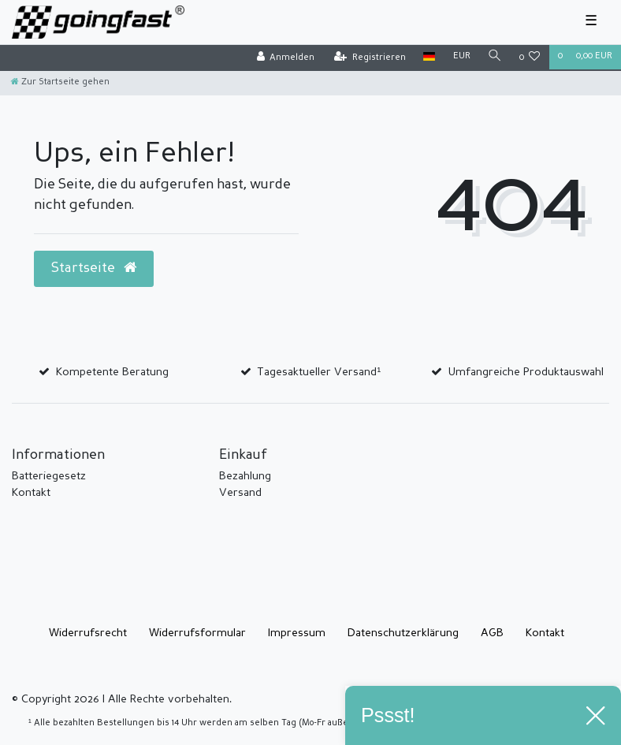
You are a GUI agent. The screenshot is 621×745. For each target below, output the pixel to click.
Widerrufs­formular (197, 633)
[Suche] (495, 57)
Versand (240, 492)
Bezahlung (245, 476)
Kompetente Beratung (112, 372)
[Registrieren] (370, 58)
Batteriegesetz (49, 476)
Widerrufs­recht (88, 633)
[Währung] (461, 57)
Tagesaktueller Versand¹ (319, 372)
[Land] (429, 57)
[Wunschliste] (530, 58)
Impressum (296, 633)
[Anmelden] (285, 58)
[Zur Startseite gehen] (60, 82)
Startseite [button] (93, 268)
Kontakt (31, 492)
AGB (492, 633)
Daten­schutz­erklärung (403, 633)
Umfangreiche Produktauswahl (526, 372)
